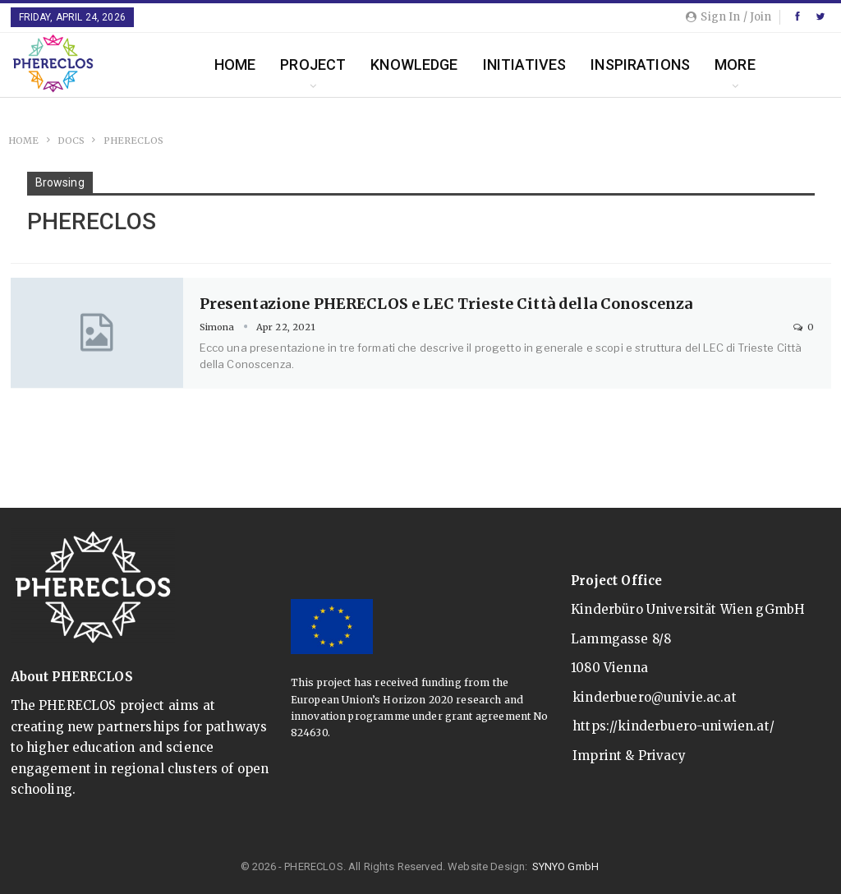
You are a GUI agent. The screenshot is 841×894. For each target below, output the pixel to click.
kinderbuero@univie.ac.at (654, 697)
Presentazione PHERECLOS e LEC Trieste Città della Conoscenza (446, 303)
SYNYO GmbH (566, 866)
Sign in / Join (728, 17)
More (735, 64)
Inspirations (640, 64)
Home (235, 64)
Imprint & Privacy (629, 755)
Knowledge (413, 64)
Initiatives (525, 64)
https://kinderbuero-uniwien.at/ (673, 726)
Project (313, 64)
